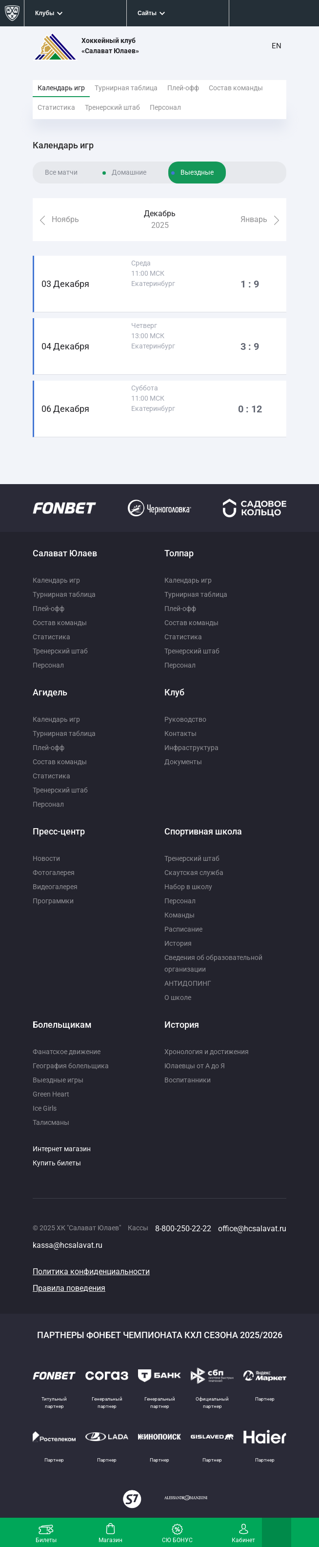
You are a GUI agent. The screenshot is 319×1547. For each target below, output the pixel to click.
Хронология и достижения (206, 1052)
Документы (183, 762)
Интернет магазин (62, 1149)
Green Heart (51, 1094)
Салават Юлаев (65, 553)
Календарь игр (61, 88)
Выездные (197, 172)
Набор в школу (188, 887)
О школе (177, 997)
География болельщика (71, 1066)
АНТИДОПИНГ (187, 983)
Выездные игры (58, 1080)
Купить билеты (57, 1163)
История (178, 943)
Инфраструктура (191, 748)
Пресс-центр (59, 831)
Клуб (174, 692)
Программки (53, 901)
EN (276, 45)
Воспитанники (187, 1080)
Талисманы (51, 1122)
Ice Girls (45, 1108)
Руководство (185, 719)
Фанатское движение (66, 1052)
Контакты (180, 733)
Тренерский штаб (112, 107)
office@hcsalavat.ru (252, 1228)
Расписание (183, 929)
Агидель (50, 692)
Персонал (165, 107)
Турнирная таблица (126, 88)
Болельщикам (62, 1024)
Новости (46, 858)
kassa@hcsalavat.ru (67, 1245)
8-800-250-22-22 (183, 1228)
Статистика (56, 107)
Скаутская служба (193, 872)
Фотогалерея (54, 872)
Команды (179, 915)
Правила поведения (69, 1288)
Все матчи (61, 172)
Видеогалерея (55, 887)
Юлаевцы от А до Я (194, 1066)
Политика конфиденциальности (91, 1271)
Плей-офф (183, 88)
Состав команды (236, 88)
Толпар (179, 553)
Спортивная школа (203, 831)
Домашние (129, 172)
